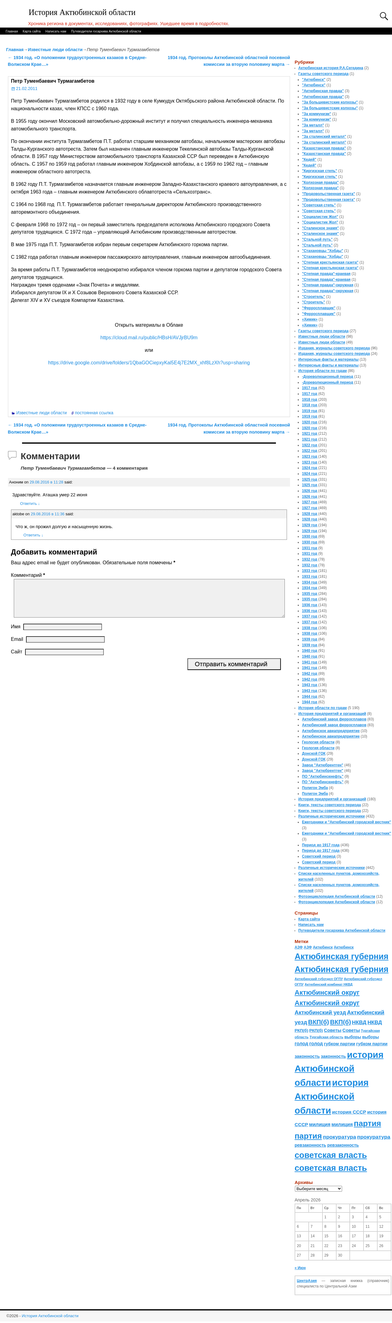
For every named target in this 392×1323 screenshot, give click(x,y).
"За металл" (313, 125)
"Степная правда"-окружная (327, 285)
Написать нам (55, 31)
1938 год (309, 628)
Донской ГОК (314, 753)
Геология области (318, 742)
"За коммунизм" (316, 114)
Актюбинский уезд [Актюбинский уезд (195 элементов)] (320, 1012)
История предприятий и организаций (332, 714)
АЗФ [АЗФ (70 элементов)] (299, 947)
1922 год (309, 445)
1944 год (309, 696)
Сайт (16, 659)
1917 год (309, 388)
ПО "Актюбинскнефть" (323, 776)
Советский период (319, 856)
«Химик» (310, 319)
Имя (16, 634)
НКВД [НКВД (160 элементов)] (359, 1022)
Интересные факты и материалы (328, 359)
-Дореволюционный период (327, 376)
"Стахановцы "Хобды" (322, 251)
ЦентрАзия (307, 1281)
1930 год (309, 536)
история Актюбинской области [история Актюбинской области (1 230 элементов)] (339, 1069)
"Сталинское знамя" (320, 228)
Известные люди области (55, 49)
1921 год (309, 433)
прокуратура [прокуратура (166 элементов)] (339, 1137)
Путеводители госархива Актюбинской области (106, 31)
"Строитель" (313, 297)
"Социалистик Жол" (320, 217)
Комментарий (28, 575)
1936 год (309, 605)
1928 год (309, 514)
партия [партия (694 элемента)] (367, 1123)
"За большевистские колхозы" (330, 102)
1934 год (309, 582)
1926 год (309, 491)
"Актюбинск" (314, 79)
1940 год (309, 650)
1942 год (309, 673)
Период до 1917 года (321, 845)
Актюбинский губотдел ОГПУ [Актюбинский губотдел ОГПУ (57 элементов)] (319, 979)
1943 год (309, 685)
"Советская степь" (319, 205)
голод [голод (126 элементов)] (301, 1043)
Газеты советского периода (323, 74)
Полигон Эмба (315, 788)
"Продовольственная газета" (328, 194)
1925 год (309, 479)
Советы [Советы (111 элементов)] (332, 1030)
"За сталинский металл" (324, 136)
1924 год (309, 468)
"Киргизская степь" (319, 171)
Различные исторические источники (331, 816)
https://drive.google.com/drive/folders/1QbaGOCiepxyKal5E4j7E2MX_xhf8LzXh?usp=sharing (149, 362)
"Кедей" (309, 159)
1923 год (309, 456)
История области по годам (322, 371)
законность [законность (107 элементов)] (307, 1056)
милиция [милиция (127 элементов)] (319, 1124)
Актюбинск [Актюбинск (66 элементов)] (323, 947)
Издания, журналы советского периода (334, 348)
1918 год (309, 399)
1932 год (309, 559)
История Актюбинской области (82, 12)
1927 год (309, 502)
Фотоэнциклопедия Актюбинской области (336, 896)
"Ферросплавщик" (318, 308)
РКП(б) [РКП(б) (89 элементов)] (301, 1030)
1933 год (309, 571)
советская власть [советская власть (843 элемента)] (331, 1155)
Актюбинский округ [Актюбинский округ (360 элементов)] (327, 992)
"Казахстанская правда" (324, 148)
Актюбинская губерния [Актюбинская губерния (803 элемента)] (341, 956)
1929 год (309, 525)
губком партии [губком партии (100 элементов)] (339, 1043)
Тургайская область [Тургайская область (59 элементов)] (326, 1037)
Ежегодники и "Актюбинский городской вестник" (346, 822)
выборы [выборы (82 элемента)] (352, 1037)
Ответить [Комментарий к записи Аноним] (30, 503)
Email (17, 646)
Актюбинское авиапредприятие (331, 731)
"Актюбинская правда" (323, 91)
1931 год (309, 548)
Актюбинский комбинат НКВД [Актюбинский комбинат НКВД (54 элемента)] (328, 984)
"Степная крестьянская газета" (330, 262)
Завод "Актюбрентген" (322, 765)
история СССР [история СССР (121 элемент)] (349, 1111)
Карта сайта (32, 31)
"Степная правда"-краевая (326, 274)
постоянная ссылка (94, 412)
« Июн (300, 1268)
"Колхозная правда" (320, 182)
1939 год (309, 639)
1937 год (309, 616)
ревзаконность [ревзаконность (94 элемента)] (310, 1145)
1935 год (309, 594)
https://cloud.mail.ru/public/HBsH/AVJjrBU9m (149, 337)
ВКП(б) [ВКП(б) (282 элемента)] (318, 1021)
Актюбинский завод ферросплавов (334, 719)
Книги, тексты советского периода (329, 805)
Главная (12, 31)
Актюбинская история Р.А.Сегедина (330, 68)
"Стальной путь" (317, 239)
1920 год (309, 422)
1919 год (309, 411)
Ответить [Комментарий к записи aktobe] (33, 535)
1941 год (309, 662)
